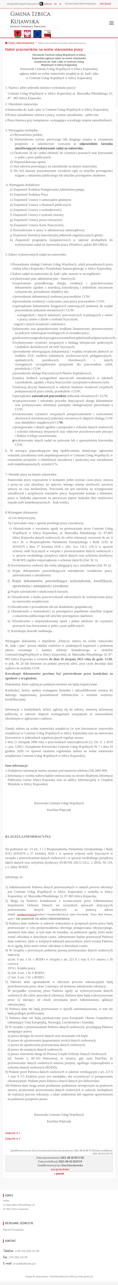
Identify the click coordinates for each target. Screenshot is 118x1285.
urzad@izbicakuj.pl (24, 1263)
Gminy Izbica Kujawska (19, 42)
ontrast (46, 3)
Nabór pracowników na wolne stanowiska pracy (44, 49)
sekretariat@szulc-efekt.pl (63, 1276)
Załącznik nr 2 (12, 1138)
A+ (55, 3)
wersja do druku (60, 1169)
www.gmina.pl (85, 1276)
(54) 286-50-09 (18, 1257)
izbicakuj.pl (105, 3)
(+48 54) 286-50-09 (27, 1251)
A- (60, 3)
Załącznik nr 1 (12, 1133)
